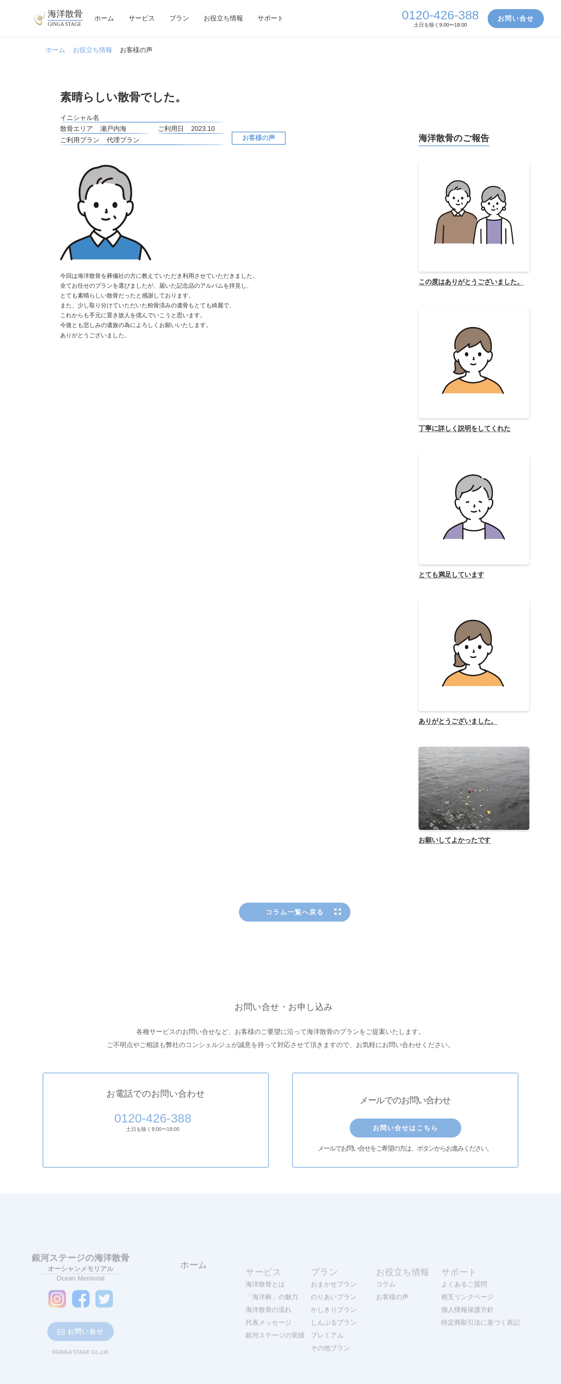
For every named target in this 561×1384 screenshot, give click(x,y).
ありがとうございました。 (458, 721)
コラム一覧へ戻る (295, 931)
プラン (179, 18)
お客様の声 (258, 137)
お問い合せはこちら (405, 1147)
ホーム (104, 18)
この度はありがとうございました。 (471, 282)
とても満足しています (451, 575)
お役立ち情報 (223, 18)
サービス (142, 18)
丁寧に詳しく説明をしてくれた (464, 428)
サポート (271, 18)
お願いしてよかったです (455, 840)
